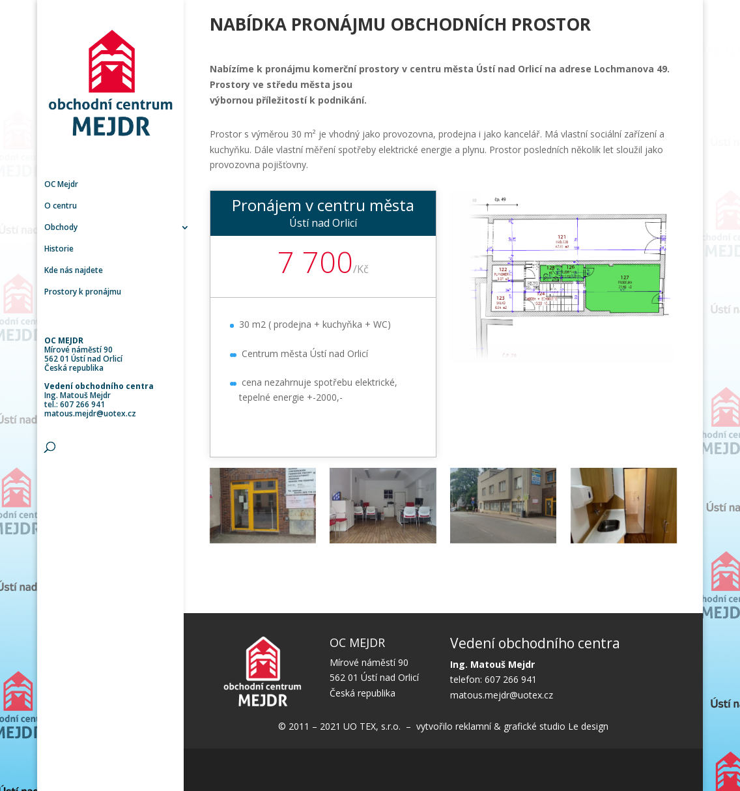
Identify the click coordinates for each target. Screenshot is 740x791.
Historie (59, 249)
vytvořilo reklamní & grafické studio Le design (511, 726)
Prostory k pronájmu (82, 292)
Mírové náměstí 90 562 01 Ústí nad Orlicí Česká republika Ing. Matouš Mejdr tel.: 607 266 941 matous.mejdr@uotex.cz (99, 377)
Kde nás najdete (73, 271)
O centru (60, 206)
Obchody (61, 228)
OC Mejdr (61, 185)
